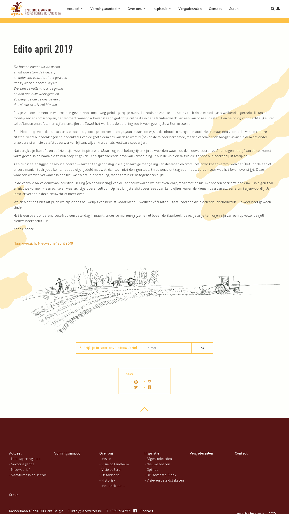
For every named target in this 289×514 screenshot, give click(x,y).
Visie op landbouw (115, 464)
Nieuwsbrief (20, 469)
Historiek (108, 480)
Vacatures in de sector (29, 475)
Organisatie (110, 475)
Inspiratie (160, 5)
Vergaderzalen (190, 5)
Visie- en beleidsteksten (165, 480)
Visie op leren (112, 469)
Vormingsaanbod (103, 5)
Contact (215, 5)
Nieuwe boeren (158, 464)
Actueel (73, 5)
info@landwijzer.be (86, 511)
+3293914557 (120, 511)
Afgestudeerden (159, 459)
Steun (71, 12)
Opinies (152, 469)
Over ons (135, 5)
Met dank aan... (113, 486)
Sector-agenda (22, 464)
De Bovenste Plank (161, 475)
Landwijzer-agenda (25, 459)
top (144, 411)
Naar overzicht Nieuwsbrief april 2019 (43, 243)
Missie (106, 459)
